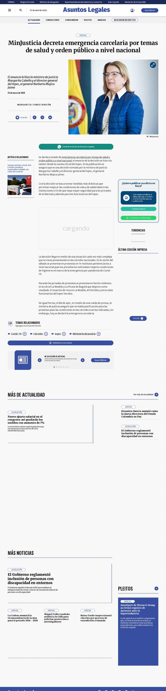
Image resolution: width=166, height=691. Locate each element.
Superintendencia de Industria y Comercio (83, 2)
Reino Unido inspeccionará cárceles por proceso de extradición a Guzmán (96, 618)
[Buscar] (21, 10)
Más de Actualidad (26, 394)
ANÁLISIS (101, 20)
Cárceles (38, 333)
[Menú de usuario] (132, 10)
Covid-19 (16, 333)
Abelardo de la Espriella (135, 2)
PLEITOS (88, 20)
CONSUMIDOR (71, 20)
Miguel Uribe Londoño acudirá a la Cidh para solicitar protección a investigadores (57, 618)
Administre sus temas (60, 343)
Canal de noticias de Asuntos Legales (76, 146)
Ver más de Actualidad (145, 395)
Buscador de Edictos (125, 20)
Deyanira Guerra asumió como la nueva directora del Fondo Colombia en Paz (139, 414)
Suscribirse (150, 10)
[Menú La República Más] (9, 10)
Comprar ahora (138, 209)
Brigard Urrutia (27, 2)
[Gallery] (61, 358)
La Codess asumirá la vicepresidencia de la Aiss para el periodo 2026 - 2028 (23, 618)
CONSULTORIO (52, 20)
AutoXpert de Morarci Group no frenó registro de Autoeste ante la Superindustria (137, 609)
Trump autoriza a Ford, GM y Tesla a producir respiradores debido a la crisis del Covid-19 (19, 168)
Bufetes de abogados (49, 2)
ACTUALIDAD (34, 20)
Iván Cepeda (113, 2)
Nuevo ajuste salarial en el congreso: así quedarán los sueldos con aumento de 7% (26, 419)
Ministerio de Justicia (84, 333)
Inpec (58, 333)
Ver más (138, 318)
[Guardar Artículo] (21, 117)
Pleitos (125, 588)
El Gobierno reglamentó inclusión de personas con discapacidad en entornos (137, 433)
